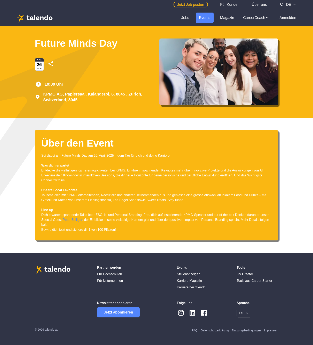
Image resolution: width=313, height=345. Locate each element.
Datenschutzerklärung (215, 330)
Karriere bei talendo (191, 287)
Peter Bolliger (72, 219)
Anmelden (288, 18)
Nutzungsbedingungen (246, 330)
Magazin (227, 18)
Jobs (185, 18)
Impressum (271, 330)
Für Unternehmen (110, 280)
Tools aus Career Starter (254, 280)
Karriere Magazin (189, 280)
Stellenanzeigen (188, 274)
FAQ (194, 330)
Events (204, 18)
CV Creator (245, 274)
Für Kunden (229, 4)
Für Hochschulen (109, 274)
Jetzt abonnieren (118, 312)
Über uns (259, 4)
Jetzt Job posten (190, 4)
